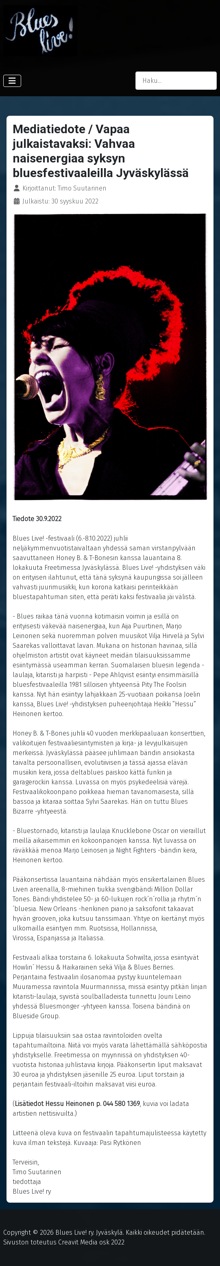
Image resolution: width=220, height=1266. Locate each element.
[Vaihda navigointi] (12, 81)
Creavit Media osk (83, 1242)
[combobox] (176, 80)
